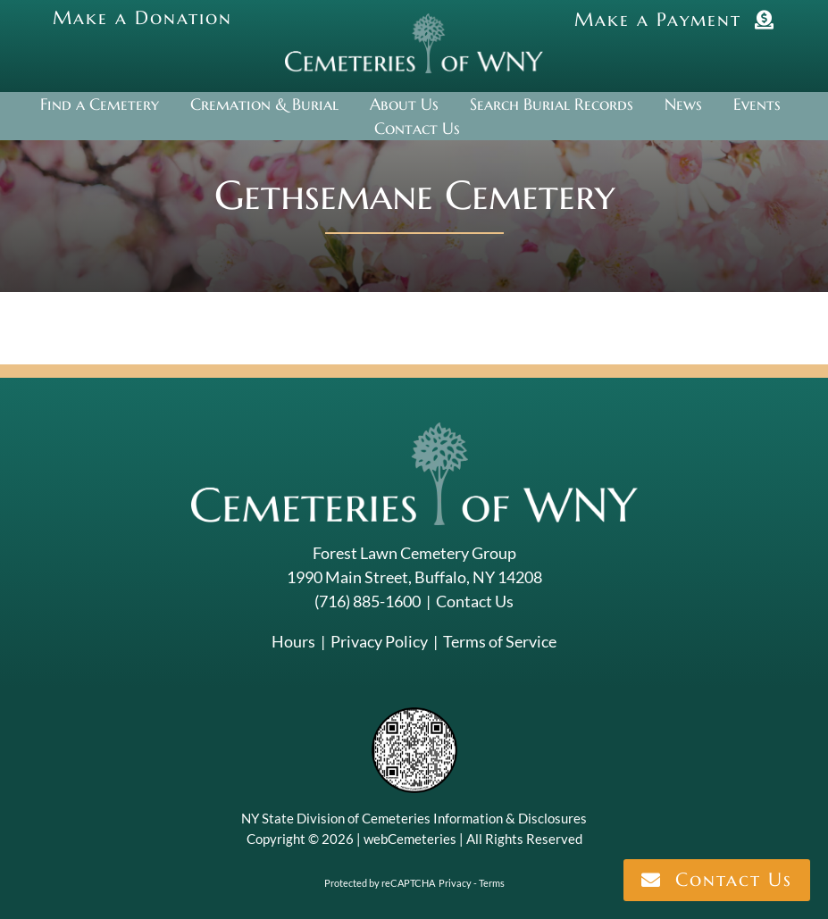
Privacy (455, 883)
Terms (492, 883)
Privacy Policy (379, 641)
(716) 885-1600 (367, 601)
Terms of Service (499, 641)
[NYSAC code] (414, 713)
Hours (293, 641)
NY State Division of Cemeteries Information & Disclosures (414, 818)
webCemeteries (410, 839)
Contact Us (475, 601)
